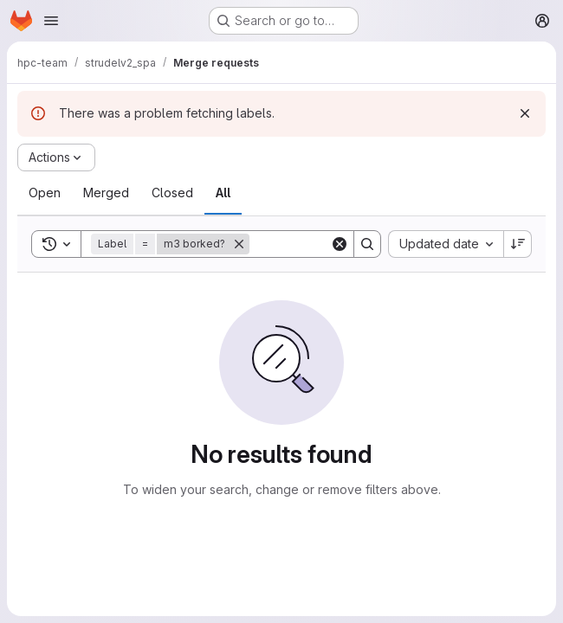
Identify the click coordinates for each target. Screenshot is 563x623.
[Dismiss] (524, 113)
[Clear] (339, 244)
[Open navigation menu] (51, 21)
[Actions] (56, 157)
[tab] (44, 193)
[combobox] (445, 244)
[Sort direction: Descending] (518, 244)
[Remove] (239, 244)
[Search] (367, 244)
